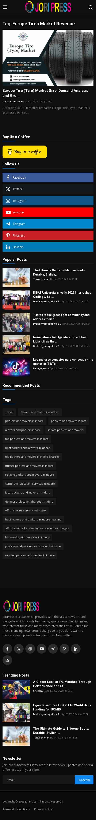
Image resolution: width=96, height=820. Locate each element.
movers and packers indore (23, 430)
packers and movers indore (69, 421)
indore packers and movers (66, 430)
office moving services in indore (25, 510)
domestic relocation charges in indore (29, 501)
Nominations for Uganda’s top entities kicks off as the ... (60, 339)
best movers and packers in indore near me (33, 519)
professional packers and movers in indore (33, 546)
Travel (9, 412)
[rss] (7, 660)
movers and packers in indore (40, 412)
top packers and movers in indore (27, 439)
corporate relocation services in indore (30, 484)
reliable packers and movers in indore (29, 474)
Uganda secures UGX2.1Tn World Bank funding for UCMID (62, 707)
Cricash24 (38, 690)
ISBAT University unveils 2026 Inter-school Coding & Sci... (62, 294)
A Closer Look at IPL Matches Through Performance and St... (62, 684)
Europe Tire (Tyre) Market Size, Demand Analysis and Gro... (45, 93)
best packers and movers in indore (27, 448)
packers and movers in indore (24, 421)
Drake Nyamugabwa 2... (47, 301)
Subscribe (84, 780)
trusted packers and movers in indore (29, 466)
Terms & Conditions (16, 809)
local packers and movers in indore (27, 492)
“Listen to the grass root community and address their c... (61, 317)
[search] (90, 7)
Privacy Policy (43, 809)
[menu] (5, 7)
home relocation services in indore (27, 537)
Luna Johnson (41, 368)
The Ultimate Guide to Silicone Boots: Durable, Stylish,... (59, 272)
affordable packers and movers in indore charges (37, 528)
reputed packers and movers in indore (30, 555)
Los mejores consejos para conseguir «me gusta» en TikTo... (63, 361)
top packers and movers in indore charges (32, 457)
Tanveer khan (41, 279)
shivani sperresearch (15, 101)
